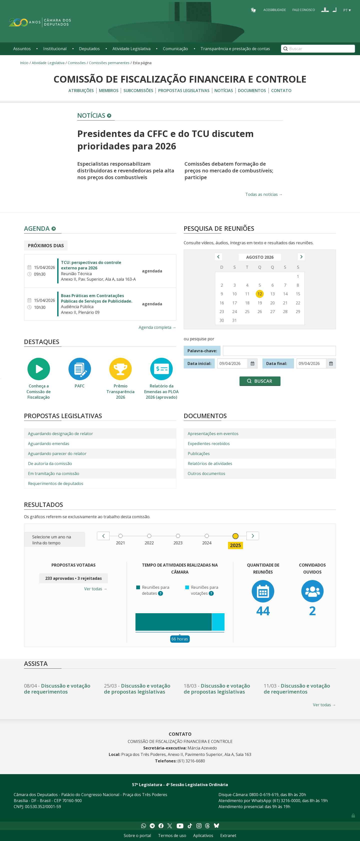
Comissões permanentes (109, 62)
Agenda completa (157, 327)
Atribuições (81, 90)
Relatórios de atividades (210, 463)
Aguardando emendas (48, 443)
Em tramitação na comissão (53, 473)
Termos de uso (172, 835)
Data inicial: (199, 363)
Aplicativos (203, 835)
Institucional (54, 48)
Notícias (223, 90)
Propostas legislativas (184, 90)
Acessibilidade (275, 10)
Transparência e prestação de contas (235, 48)
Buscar (263, 381)
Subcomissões (138, 90)
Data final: (276, 363)
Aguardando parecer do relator (57, 453)
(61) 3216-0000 (286, 800)
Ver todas (95, 589)
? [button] (161, 593)
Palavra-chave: (202, 351)
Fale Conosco (303, 10)
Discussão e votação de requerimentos (57, 688)
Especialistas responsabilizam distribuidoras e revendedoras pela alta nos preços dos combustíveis (125, 170)
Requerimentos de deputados (55, 483)
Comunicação (175, 48)
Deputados (89, 48)
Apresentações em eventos (213, 433)
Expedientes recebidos (209, 443)
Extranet (228, 835)
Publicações (199, 453)
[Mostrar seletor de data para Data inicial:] (253, 363)
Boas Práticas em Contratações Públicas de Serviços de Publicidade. (96, 298)
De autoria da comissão (50, 463)
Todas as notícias (264, 194)
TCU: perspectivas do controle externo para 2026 (91, 265)
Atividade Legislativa (131, 48)
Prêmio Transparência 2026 (120, 379)
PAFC (79, 373)
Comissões (77, 62)
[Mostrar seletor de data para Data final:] (331, 363)
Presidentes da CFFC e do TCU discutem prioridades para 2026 (165, 139)
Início (24, 62)
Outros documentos (206, 473)
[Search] (318, 49)
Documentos (252, 90)
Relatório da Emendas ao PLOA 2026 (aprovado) (161, 379)
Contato (281, 90)
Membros (108, 90)
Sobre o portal (137, 835)
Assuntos (22, 48)
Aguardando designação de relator (60, 433)
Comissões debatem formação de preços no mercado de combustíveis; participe (228, 170)
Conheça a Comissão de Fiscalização (38, 379)
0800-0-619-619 (263, 794)
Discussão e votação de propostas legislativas (137, 688)
